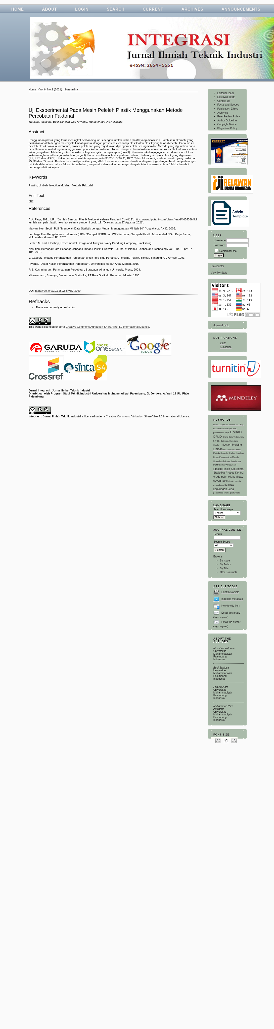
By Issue (225, 560)
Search (116, 9)
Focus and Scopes (228, 104)
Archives (192, 9)
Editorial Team (225, 93)
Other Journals (228, 572)
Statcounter (217, 266)
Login (81, 9)
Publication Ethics (227, 108)
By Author (225, 564)
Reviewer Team (226, 96)
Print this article (230, 592)
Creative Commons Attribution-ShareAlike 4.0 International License (107, 326)
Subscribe (226, 347)
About (49, 9)
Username (220, 240)
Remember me (228, 251)
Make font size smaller (217, 740)
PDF (31, 201)
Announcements (240, 9)
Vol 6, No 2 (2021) (50, 89)
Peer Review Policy (228, 116)
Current (153, 9)
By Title (224, 568)
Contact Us (223, 100)
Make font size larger (234, 740)
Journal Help (221, 325)
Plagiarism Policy (227, 128)
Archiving (222, 112)
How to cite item (230, 605)
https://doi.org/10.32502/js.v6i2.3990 (57, 290)
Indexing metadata (232, 599)
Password (219, 245)
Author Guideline (227, 120)
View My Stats (219, 272)
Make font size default (226, 740)
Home (17, 9)
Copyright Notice (227, 124)
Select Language (223, 509)
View (222, 343)
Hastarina (71, 89)
